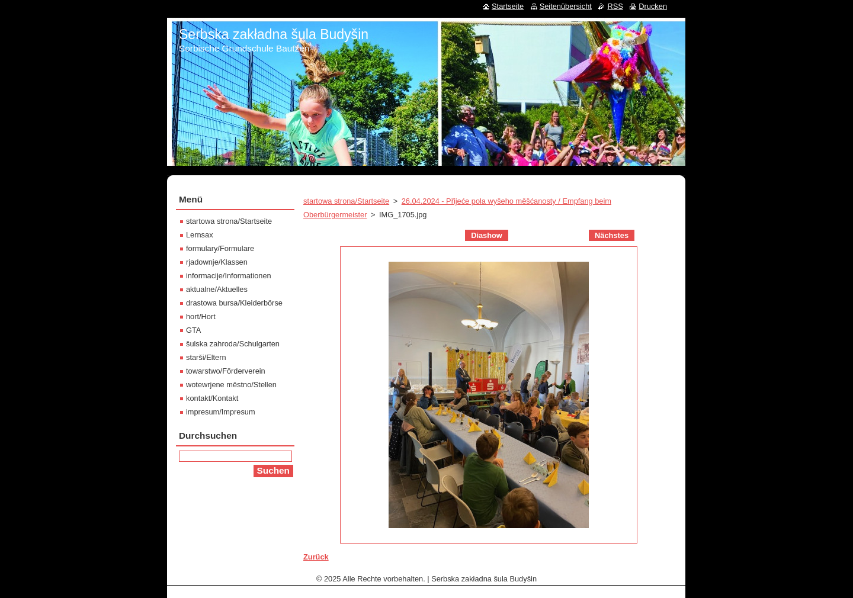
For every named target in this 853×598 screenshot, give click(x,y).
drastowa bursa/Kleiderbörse (234, 302)
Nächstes (611, 235)
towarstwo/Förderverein (225, 370)
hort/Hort (201, 316)
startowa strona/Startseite (346, 201)
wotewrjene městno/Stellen (231, 384)
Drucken (653, 6)
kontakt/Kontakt (212, 398)
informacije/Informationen (228, 275)
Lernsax (199, 234)
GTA (193, 330)
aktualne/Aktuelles (217, 289)
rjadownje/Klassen (217, 262)
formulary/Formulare (220, 248)
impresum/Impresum (220, 411)
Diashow (486, 235)
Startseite (508, 6)
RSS (615, 6)
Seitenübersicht (566, 6)
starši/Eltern (206, 357)
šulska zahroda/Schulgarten (233, 343)
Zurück (316, 556)
